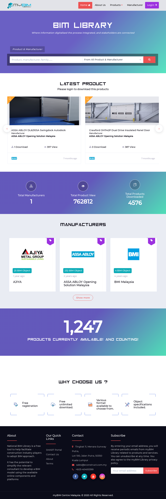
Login (152, 5)
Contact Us (52, 454)
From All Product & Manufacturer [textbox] (103, 59)
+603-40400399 (83, 469)
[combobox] (113, 59)
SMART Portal (54, 449)
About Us (100, 5)
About (49, 459)
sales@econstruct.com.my (89, 464)
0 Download (97, 147)
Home (85, 5)
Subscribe (151, 470)
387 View (129, 147)
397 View (51, 147)
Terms (49, 463)
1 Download (19, 147)
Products (116, 5)
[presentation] (7, 128)
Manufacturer (135, 5)
